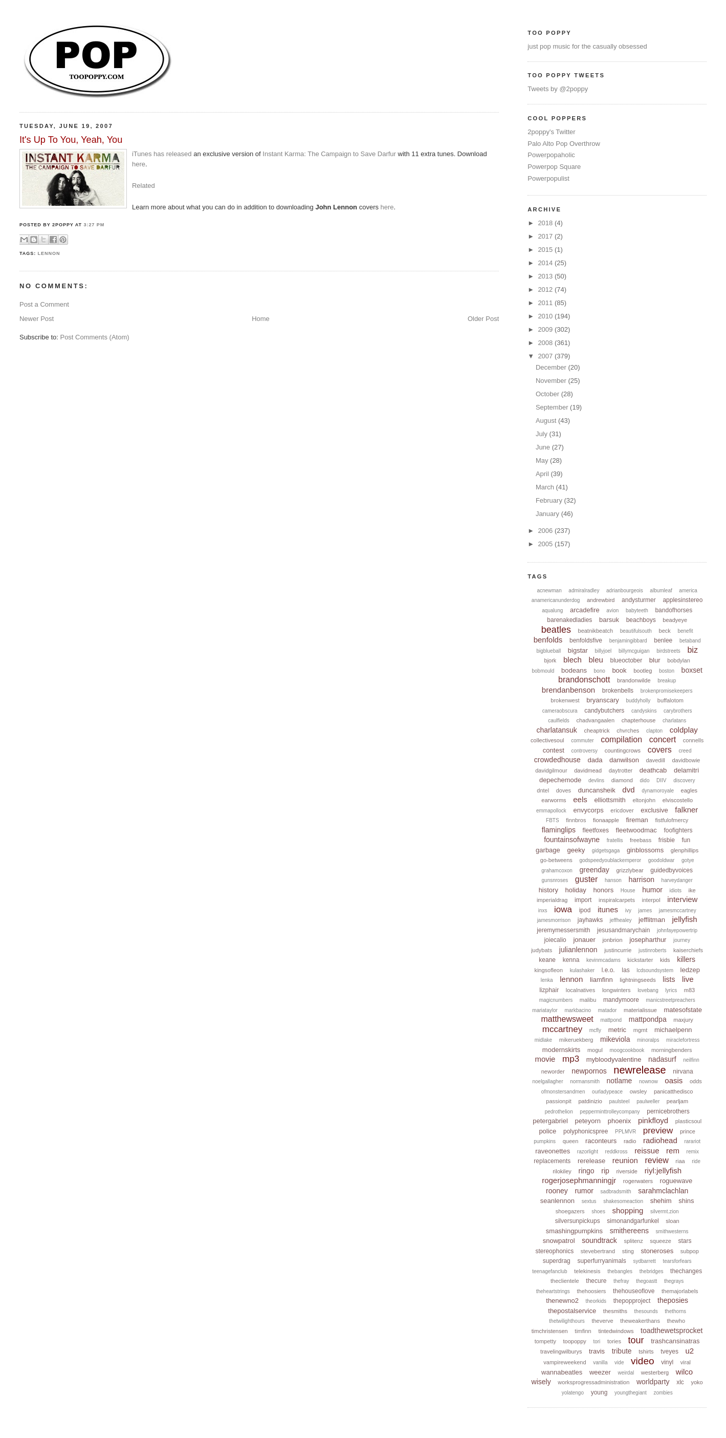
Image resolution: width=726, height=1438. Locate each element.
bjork (550, 660)
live (688, 979)
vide (619, 1362)
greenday (594, 870)
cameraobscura (560, 711)
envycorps (588, 810)
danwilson (624, 760)
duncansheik (596, 790)
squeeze (660, 1241)
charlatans (674, 720)
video (642, 1361)
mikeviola (615, 1039)
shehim (661, 1201)
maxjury (683, 1020)
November (552, 380)
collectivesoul (547, 740)
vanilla (600, 1362)
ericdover (621, 810)
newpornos (589, 1071)
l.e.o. (608, 970)
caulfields (558, 720)
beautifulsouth (636, 631)
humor (652, 890)
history (548, 890)
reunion (625, 1160)
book (619, 670)
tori (596, 1341)
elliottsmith (609, 800)
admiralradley (583, 590)
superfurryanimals (601, 1260)
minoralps (648, 1040)
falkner (686, 809)
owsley (638, 1091)
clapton (654, 731)
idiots (675, 890)
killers (686, 959)
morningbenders (671, 1050)
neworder (553, 1071)
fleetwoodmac (636, 830)
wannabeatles (561, 1372)
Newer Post (36, 319)
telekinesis (587, 1271)
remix (693, 1151)
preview (658, 1130)
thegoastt (646, 1281)
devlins (596, 780)
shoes (598, 1211)
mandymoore (621, 999)
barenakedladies (569, 620)
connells (693, 740)
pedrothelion (559, 1111)
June (544, 447)
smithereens (629, 1231)
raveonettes (552, 1151)
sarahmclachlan (663, 1191)
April (543, 474)
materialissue (640, 1010)
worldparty (653, 1382)
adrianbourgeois (624, 590)
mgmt (640, 1030)
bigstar (578, 650)
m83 (689, 990)
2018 (546, 223)
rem (672, 1150)
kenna (571, 959)
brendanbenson (568, 689)
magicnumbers (556, 1000)
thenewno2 (562, 1300)
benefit (685, 631)
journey (681, 940)
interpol (651, 900)
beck (665, 631)
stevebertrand (598, 1251)
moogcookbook (627, 1050)
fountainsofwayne (572, 839)
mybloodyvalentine (614, 1059)
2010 (546, 316)
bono (599, 671)
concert (662, 739)
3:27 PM (94, 224)
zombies (662, 1393)
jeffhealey (621, 920)
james (645, 910)
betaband (690, 640)
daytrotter (620, 770)
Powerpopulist (548, 178)
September (553, 407)
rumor (584, 1191)
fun (686, 840)
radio (630, 1141)
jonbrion (612, 940)
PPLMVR (625, 1131)
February (550, 500)
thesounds (646, 1311)
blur (655, 660)
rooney (557, 1191)
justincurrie (617, 950)
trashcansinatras (675, 1341)
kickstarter (640, 960)
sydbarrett (644, 1261)
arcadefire (585, 610)
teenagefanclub (549, 1271)
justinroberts (652, 950)
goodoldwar (661, 860)
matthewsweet (567, 1019)
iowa (563, 909)
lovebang (647, 990)
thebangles (619, 1271)
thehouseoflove (633, 1291)
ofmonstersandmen (563, 1091)
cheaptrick (596, 730)
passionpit (558, 1101)
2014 (546, 263)
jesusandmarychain (623, 930)
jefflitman (652, 920)
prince (687, 1131)
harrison (641, 879)
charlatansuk (556, 730)
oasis (674, 1080)
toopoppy (574, 1341)
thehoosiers (591, 1291)
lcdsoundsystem (654, 970)
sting (628, 1251)
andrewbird (600, 600)
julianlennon (578, 950)
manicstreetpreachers (670, 1000)
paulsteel (619, 1101)
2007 (546, 356)
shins (686, 1201)
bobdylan (678, 660)
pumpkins (545, 1141)
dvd (628, 789)
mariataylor (544, 1010)
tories (614, 1341)
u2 (690, 1350)
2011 (546, 303)
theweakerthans (640, 1321)
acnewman (549, 590)
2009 (546, 329)
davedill (655, 760)
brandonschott (584, 679)
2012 (546, 289)
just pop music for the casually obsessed (587, 46)
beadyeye (675, 620)
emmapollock (551, 810)
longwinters (616, 990)
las (625, 970)
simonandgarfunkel (632, 1221)
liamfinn (601, 979)
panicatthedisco (673, 1091)
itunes (608, 909)
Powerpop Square (554, 166)
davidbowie (686, 760)
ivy (628, 910)
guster (586, 879)
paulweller (647, 1101)
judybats (541, 950)
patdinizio (590, 1101)
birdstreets (668, 651)
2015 (546, 249)
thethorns (675, 1311)
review (656, 1160)
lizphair (549, 990)
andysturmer (639, 600)
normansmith (585, 1081)
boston (666, 671)
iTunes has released (162, 154)
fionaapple (606, 820)
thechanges (686, 1271)
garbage (548, 850)
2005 (546, 544)
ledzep (690, 970)
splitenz (633, 1241)
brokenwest (565, 700)
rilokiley (562, 1171)
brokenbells (617, 690)
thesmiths (615, 1311)
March (546, 487)
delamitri (686, 770)
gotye (687, 860)
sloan (672, 1221)
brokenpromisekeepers (667, 691)
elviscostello (678, 800)
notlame (619, 1081)
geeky (576, 850)
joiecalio (555, 939)
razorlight (587, 1151)
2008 (546, 343)
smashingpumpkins (574, 1231)
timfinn (583, 1331)
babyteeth (637, 610)
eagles (689, 790)
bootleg (642, 671)
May (543, 460)
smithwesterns (672, 1231)
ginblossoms (645, 850)
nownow (648, 1081)
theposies (672, 1300)
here (138, 164)
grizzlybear (630, 870)
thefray (621, 1281)
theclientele (565, 1281)
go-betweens (556, 860)
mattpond (611, 1020)
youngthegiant (630, 1393)
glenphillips (684, 850)
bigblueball (548, 651)
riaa (680, 1161)
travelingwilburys (561, 1351)
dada (595, 760)
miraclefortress (683, 1040)
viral (685, 1362)
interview (682, 899)
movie (545, 1059)
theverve (602, 1321)
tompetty (545, 1341)
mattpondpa (648, 1019)
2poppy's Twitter (551, 132)
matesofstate (683, 1010)
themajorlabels (680, 1291)
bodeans (574, 670)
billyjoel (603, 651)
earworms (553, 800)
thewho (676, 1321)
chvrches (628, 730)
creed (684, 751)
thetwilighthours (566, 1321)
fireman (637, 820)
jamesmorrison (554, 920)
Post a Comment (44, 304)
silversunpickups (577, 1221)
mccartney (562, 1029)
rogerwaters (638, 1181)
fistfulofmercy (671, 820)
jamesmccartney (677, 910)
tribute (622, 1351)
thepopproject (632, 1300)
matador (607, 1010)
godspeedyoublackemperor (610, 860)
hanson (613, 880)
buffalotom (670, 700)
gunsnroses (555, 880)
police (547, 1131)
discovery (684, 780)
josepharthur (647, 939)
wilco (684, 1371)
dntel (543, 790)
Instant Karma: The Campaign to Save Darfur (329, 154)
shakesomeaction (623, 1201)
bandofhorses (673, 610)
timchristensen (550, 1331)
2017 (546, 236)
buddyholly (638, 700)
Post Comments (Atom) (94, 337)
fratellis (615, 840)
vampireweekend (564, 1362)
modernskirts (561, 1050)
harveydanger (677, 880)
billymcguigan (634, 651)
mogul (595, 1050)
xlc (680, 1382)
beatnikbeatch (595, 631)
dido (645, 780)
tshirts (646, 1351)
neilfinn (691, 1060)
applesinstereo (682, 600)
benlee (663, 640)
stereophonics (554, 1251)
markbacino (577, 1010)
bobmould (543, 671)
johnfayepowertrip (677, 930)
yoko (696, 1382)
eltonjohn (643, 800)
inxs (542, 910)
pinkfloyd (653, 1120)
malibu (588, 1000)
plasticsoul (688, 1121)
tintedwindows (615, 1331)
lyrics (671, 990)
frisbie (666, 840)
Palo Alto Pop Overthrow (563, 143)
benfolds (548, 639)
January (548, 514)
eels (580, 799)
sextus (589, 1201)
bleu (595, 659)
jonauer (584, 939)
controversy (584, 751)
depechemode (560, 780)
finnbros (576, 820)
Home (261, 319)
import (583, 900)
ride (696, 1161)
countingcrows (623, 750)
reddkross (616, 1151)
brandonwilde (633, 680)
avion (612, 610)
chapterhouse (639, 720)
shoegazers (570, 1211)
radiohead (660, 1140)
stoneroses (657, 1251)
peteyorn (588, 1121)
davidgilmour (551, 770)
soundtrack (599, 1240)
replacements (552, 1161)
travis (597, 1351)
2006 (546, 530)
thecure (596, 1280)
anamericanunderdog (556, 600)
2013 (546, 276)
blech (572, 659)
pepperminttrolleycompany (610, 1111)
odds (696, 1081)
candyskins (643, 711)
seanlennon (557, 1201)
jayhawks (590, 920)
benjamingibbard (628, 640)
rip (605, 1171)
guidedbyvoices (671, 870)
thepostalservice (572, 1311)
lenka (547, 980)
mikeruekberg (576, 1040)
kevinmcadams (603, 960)
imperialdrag (552, 900)
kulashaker (582, 970)
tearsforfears (677, 1261)
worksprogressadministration (593, 1382)
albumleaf (661, 590)
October (548, 394)
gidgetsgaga (606, 850)
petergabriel (550, 1121)
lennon (49, 253)
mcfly (595, 1030)
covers (660, 749)
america (688, 590)
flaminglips (559, 830)
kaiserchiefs (688, 950)
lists (669, 979)
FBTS (552, 820)
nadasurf (662, 1059)
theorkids (596, 1301)
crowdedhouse (557, 760)
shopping (628, 1210)
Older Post (483, 319)
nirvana (683, 1071)
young (599, 1392)
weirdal (626, 1373)
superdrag (556, 1260)
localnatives (580, 990)
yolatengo (573, 1393)
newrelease (639, 1070)
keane (547, 959)
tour (636, 1340)
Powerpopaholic (551, 155)
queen (571, 1141)
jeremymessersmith (563, 930)
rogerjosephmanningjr (579, 1180)
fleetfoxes (596, 830)
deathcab (653, 770)
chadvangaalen (595, 720)
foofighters (678, 830)
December (552, 367)
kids (665, 960)
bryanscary (602, 700)
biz (692, 650)
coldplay (684, 729)
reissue (646, 1150)
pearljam (677, 1101)
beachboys (641, 620)
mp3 (570, 1059)
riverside (626, 1171)
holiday (575, 890)
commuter (582, 740)
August (547, 420)
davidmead (588, 770)
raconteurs (601, 1141)
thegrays (674, 1281)
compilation (621, 739)
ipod (585, 910)
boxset (691, 670)
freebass (640, 840)
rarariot (692, 1141)
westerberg (655, 1372)
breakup (666, 680)
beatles (556, 630)
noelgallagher (547, 1081)
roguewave (676, 1181)
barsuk (609, 620)
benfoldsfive (585, 640)
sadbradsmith (616, 1191)
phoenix (619, 1121)
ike (692, 890)
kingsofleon (548, 970)
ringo (586, 1171)
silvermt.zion (664, 1211)
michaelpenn (673, 1030)
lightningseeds (637, 980)
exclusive (654, 810)
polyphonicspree (585, 1131)
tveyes (669, 1351)
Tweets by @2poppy (557, 89)
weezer (600, 1372)
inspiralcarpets (617, 900)
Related (143, 185)
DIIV (661, 780)
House (628, 890)
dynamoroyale (658, 790)
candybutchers (604, 710)
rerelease (591, 1161)
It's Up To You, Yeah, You (70, 140)
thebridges (652, 1271)
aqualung (552, 610)
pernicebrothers (668, 1111)
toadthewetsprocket (671, 1330)
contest (553, 750)
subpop (689, 1251)
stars (685, 1240)
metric (617, 1030)
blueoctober (626, 660)
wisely (541, 1382)
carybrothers (678, 711)
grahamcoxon (557, 870)
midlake (543, 1040)
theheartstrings (553, 1291)
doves (563, 790)
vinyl (667, 1362)
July (542, 434)
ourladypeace (607, 1091)
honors (603, 890)
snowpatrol (559, 1240)
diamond (622, 780)
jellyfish (684, 919)
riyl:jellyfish (663, 1170)
